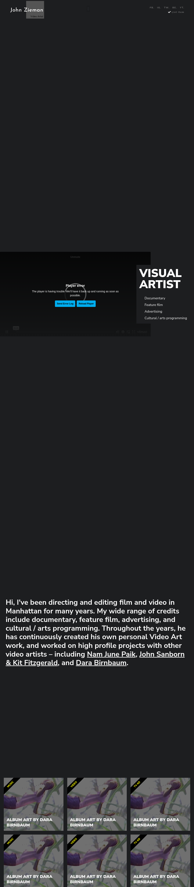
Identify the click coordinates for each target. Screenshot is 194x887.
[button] (88, 9)
